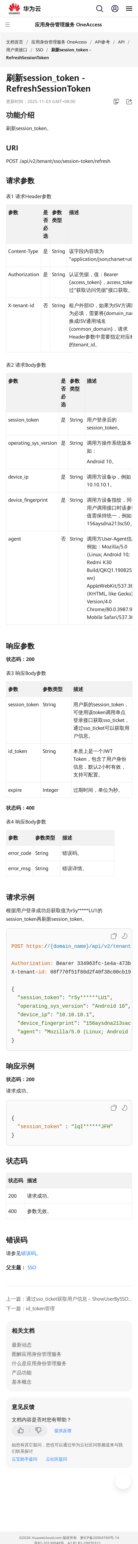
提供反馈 (62, 1430)
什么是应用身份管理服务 (39, 1363)
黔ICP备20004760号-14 (99, 1538)
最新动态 (22, 1345)
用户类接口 (16, 49)
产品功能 (22, 1372)
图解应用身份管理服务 (37, 1354)
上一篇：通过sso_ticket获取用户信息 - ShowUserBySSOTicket (69, 1299)
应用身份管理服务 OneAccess (59, 42)
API (121, 42)
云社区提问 (56, 1459)
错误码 (28, 1253)
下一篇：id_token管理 (30, 1308)
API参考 (102, 42)
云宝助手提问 (24, 1459)
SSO (39, 49)
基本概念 (22, 1382)
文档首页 (14, 42)
